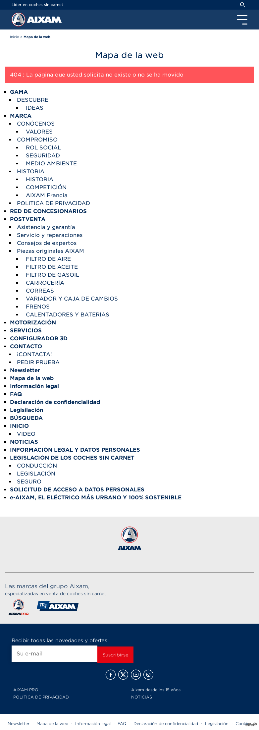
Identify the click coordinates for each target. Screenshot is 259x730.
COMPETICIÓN (46, 187)
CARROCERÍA (45, 283)
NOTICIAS (141, 697)
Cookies (243, 723)
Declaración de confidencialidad (165, 723)
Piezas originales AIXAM (50, 251)
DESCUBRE (32, 100)
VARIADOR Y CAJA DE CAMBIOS (72, 299)
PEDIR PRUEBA (38, 362)
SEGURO (29, 481)
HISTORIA (30, 171)
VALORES (39, 132)
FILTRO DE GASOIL (52, 275)
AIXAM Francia (47, 195)
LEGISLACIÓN (36, 474)
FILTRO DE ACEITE (52, 267)
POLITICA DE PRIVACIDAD (53, 203)
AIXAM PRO (25, 689)
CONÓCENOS (36, 124)
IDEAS (34, 108)
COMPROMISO (37, 140)
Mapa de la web (52, 723)
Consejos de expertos (47, 243)
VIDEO (26, 434)
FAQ (122, 723)
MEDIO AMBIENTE (51, 163)
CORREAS (40, 291)
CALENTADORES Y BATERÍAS (67, 314)
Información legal (93, 723)
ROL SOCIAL (43, 147)
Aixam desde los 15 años (156, 689)
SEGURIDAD (43, 155)
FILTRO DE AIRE (48, 259)
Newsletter (18, 723)
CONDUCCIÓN (37, 466)
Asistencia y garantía (46, 227)
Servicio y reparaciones (49, 235)
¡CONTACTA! (34, 354)
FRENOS (38, 307)
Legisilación (217, 723)
